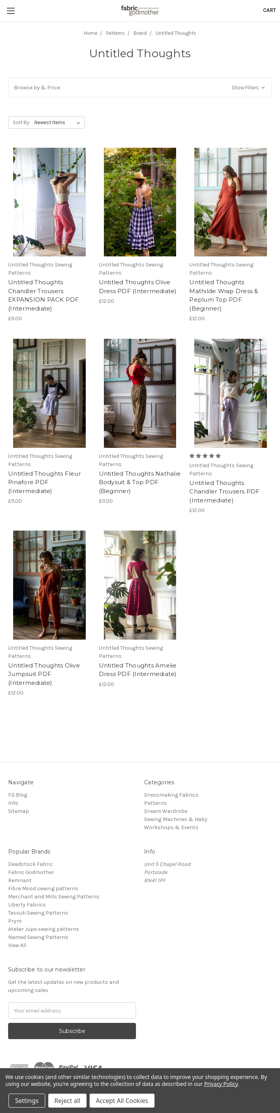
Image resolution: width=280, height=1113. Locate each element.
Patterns (155, 803)
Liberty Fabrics (27, 904)
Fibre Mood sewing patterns (43, 888)
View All (17, 945)
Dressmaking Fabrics (171, 795)
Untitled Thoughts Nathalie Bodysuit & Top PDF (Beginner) (140, 482)
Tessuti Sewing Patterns (38, 913)
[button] (140, 87)
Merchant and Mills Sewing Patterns (54, 896)
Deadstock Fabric (30, 864)
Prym (15, 921)
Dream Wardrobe (165, 811)
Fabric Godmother (31, 872)
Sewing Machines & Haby (175, 819)
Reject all (67, 1100)
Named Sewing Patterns (38, 937)
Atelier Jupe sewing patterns (43, 929)
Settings (27, 1100)
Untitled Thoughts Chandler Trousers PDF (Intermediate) (224, 491)
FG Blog (17, 795)
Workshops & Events (171, 827)
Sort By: (21, 122)
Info (13, 803)
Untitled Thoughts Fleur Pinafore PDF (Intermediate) (44, 482)
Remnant (20, 880)
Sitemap (18, 811)
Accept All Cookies (122, 1100)
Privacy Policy (221, 1083)
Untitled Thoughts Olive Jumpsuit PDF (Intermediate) (44, 674)
